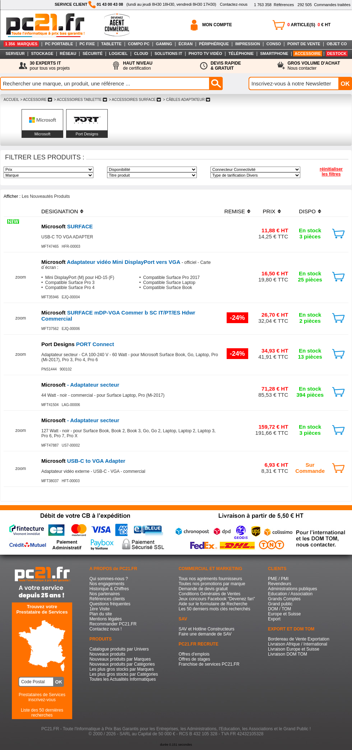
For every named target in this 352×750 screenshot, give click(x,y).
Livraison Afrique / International (297, 644)
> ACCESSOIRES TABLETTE (80, 100)
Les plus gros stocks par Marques (121, 669)
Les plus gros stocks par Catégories (123, 674)
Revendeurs (279, 583)
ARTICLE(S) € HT (308, 24)
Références (274, 5)
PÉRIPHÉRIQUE (214, 44)
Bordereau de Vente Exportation (298, 639)
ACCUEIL (11, 100)
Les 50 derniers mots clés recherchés (214, 608)
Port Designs (87, 134)
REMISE (234, 211)
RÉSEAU (68, 53)
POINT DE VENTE (303, 44)
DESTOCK (337, 53)
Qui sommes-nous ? (108, 578)
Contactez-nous (233, 4)
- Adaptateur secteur (80, 385)
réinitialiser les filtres (331, 172)
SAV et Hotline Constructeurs (206, 629)
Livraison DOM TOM (287, 654)
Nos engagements (106, 583)
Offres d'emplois (194, 654)
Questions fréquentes (109, 603)
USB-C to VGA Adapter (83, 461)
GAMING (164, 44)
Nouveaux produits (107, 654)
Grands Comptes (284, 598)
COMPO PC (138, 44)
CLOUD (141, 53)
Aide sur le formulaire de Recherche (213, 603)
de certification (137, 66)
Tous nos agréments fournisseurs (210, 578)
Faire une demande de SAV (205, 634)
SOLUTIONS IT (168, 53)
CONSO (274, 44)
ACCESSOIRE (308, 53)
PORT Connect (77, 344)
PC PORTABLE (59, 44)
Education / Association (290, 593)
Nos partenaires (104, 593)
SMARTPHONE (274, 53)
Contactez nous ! (105, 629)
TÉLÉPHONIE (241, 53)
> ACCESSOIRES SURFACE (135, 100)
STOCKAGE (42, 53)
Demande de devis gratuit (203, 588)
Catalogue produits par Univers (119, 649)
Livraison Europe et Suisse (293, 649)
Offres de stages (194, 659)
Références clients (107, 598)
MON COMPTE (217, 24)
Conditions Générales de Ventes (209, 593)
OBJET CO (336, 44)
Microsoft (42, 134)
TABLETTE (111, 44)
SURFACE (67, 226)
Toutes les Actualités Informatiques (122, 679)
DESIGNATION (59, 211)
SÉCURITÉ (93, 53)
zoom (20, 277)
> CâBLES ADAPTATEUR (186, 100)
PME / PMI (278, 578)
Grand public (280, 603)
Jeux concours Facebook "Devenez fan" (217, 598)
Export (274, 618)
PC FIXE (87, 44)
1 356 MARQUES (21, 44)
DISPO (307, 211)
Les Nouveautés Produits (46, 196)
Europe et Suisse (284, 613)
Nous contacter (314, 66)
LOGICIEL (118, 53)
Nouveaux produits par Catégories (122, 664)
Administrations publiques (292, 588)
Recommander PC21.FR (112, 623)
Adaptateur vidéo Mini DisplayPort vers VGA (111, 262)
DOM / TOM (279, 608)
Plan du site (100, 613)
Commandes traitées (323, 5)
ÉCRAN (186, 44)
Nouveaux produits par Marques (120, 659)
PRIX (269, 211)
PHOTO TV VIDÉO (205, 53)
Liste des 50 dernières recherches (42, 713)
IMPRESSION (247, 44)
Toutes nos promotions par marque (212, 583)
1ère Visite (99, 608)
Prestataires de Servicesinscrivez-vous (42, 697)
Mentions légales (105, 618)
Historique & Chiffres (109, 588)
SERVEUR (15, 53)
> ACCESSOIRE (36, 100)
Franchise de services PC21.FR (209, 664)
